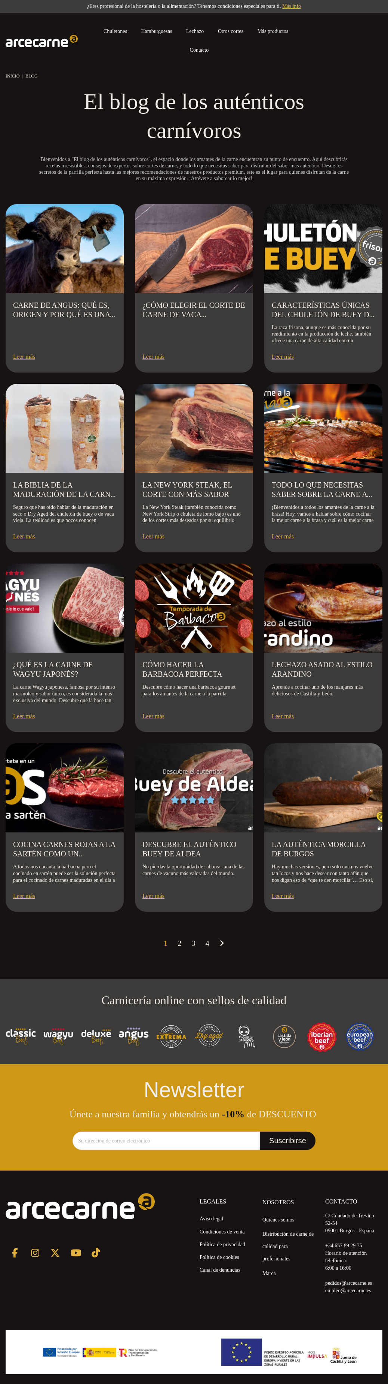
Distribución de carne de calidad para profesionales (288, 1246)
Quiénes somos (278, 1220)
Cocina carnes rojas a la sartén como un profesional (64, 853)
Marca (269, 1273)
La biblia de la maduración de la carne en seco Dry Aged (64, 494)
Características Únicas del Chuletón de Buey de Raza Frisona (323, 314)
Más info (291, 6)
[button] (275, 31)
